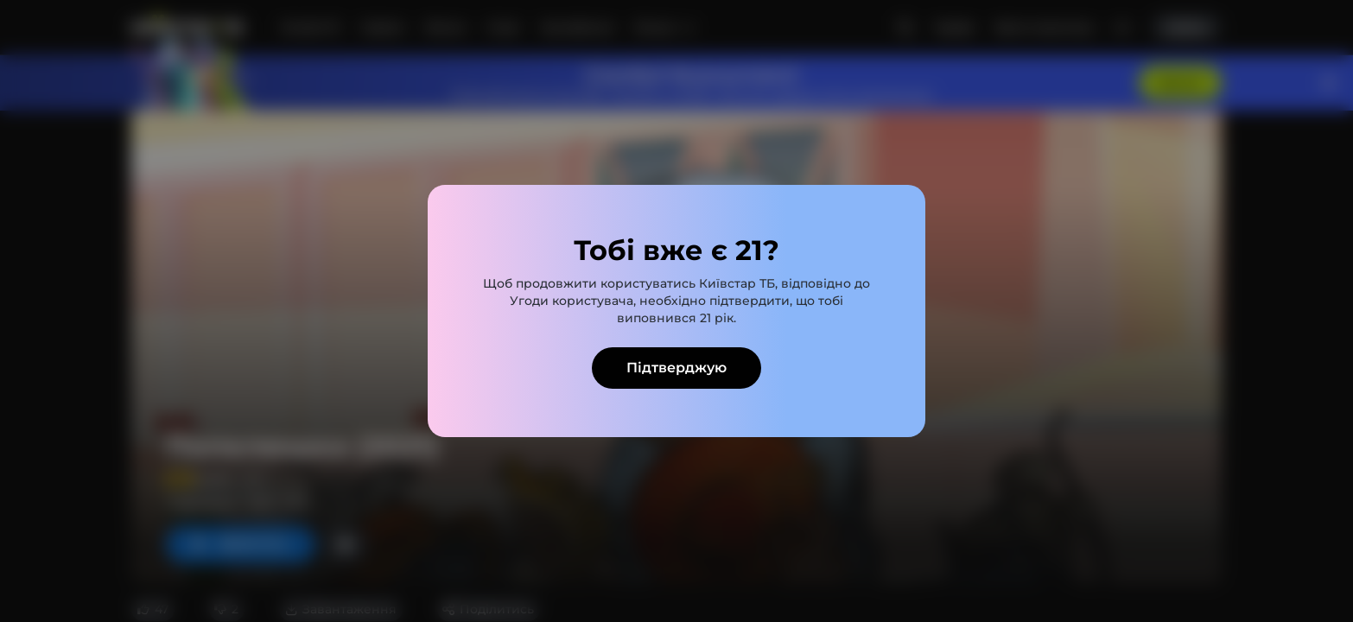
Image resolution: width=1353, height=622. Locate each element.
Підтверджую (676, 367)
